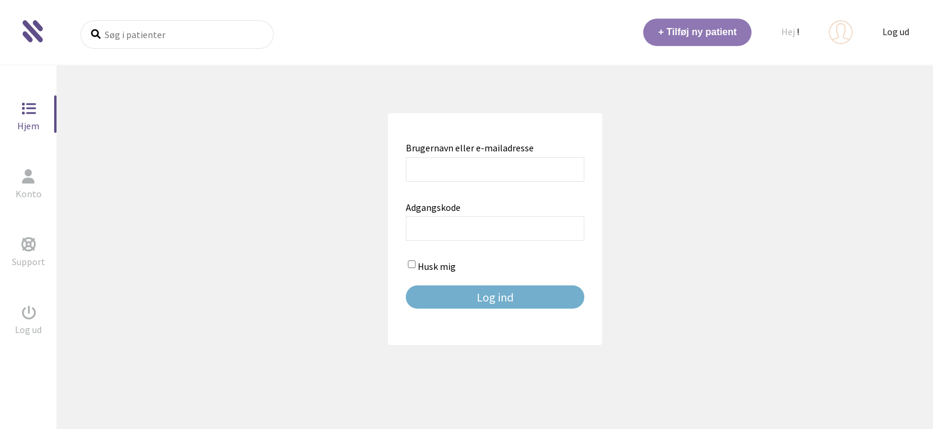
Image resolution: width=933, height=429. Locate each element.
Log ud (895, 32)
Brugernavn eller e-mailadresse (470, 148)
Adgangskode (433, 207)
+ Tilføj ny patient (697, 32)
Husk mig (431, 266)
